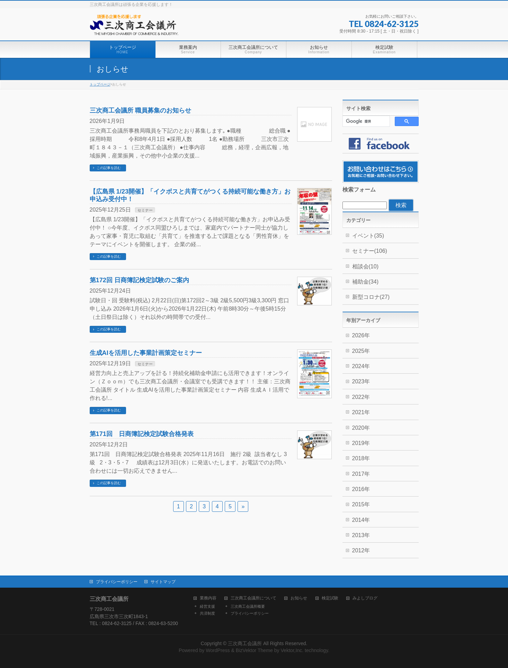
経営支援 (207, 606)
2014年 (361, 520)
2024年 (361, 366)
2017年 (361, 474)
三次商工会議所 (245, 643)
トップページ (100, 84)
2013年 (361, 535)
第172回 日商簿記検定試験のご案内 (139, 280)
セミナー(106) (369, 251)
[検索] (365, 121)
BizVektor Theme (254, 650)
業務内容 (208, 598)
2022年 (361, 397)
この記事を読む (109, 168)
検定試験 (330, 598)
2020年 (361, 428)
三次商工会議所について (253, 598)
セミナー (145, 210)
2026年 (361, 335)
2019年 (361, 443)
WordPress (218, 650)
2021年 (361, 412)
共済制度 (207, 613)
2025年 (361, 351)
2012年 (361, 550)
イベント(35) (368, 236)
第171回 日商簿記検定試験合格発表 (142, 433)
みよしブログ (365, 598)
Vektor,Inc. (291, 650)
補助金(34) (365, 282)
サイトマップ (163, 581)
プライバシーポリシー (116, 581)
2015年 (361, 504)
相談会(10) (365, 266)
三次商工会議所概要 (248, 606)
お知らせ (299, 598)
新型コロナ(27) (371, 297)
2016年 (361, 489)
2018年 (361, 458)
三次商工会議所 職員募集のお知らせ (143, 110)
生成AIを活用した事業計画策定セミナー (146, 352)
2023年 (361, 381)
